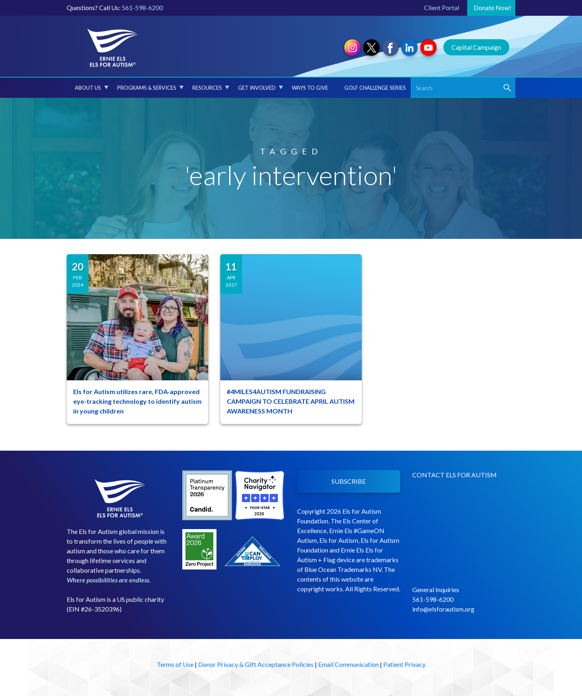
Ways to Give (310, 87)
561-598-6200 (142, 7)
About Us (91, 87)
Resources (210, 87)
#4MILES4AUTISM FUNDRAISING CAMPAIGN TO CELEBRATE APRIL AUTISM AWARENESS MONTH (290, 401)
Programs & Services (150, 87)
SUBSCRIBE (348, 481)
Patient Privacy (404, 664)
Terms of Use (175, 664)
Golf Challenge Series (375, 87)
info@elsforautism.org (443, 609)
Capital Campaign (476, 47)
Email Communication (348, 664)
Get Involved (260, 87)
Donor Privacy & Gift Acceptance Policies (256, 664)
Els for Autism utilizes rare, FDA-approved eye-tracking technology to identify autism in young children (137, 401)
